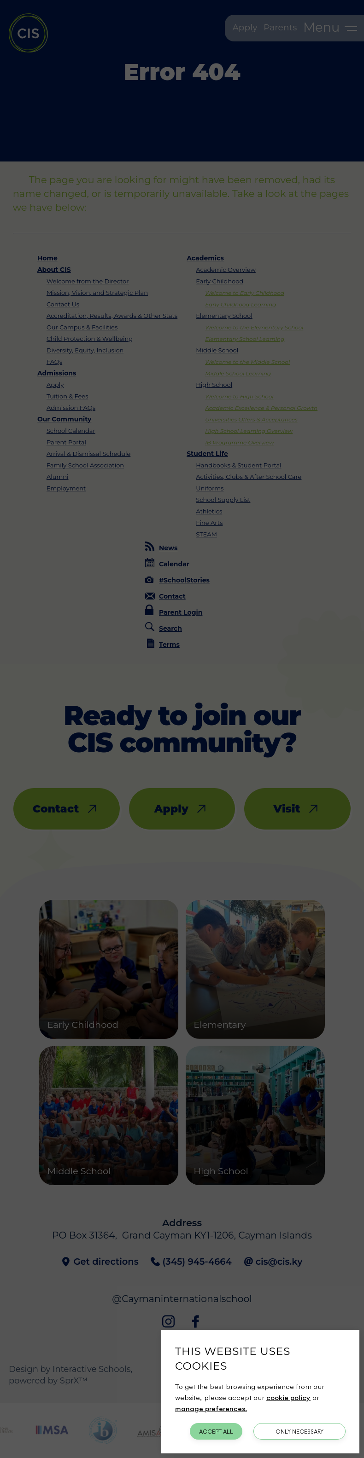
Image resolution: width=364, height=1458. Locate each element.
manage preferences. (211, 1408)
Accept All (216, 1431)
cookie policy (288, 1397)
